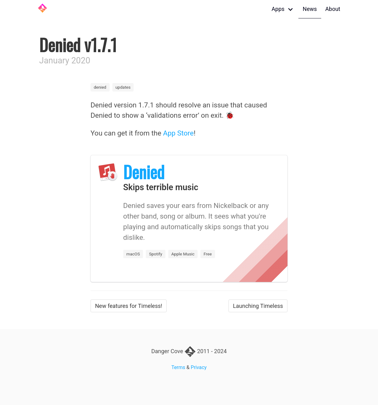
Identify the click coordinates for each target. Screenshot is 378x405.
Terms (178, 367)
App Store (178, 133)
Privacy (199, 367)
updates (123, 87)
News (310, 9)
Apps (278, 9)
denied (100, 87)
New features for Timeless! (128, 306)
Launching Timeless (258, 306)
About (332, 9)
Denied (143, 171)
